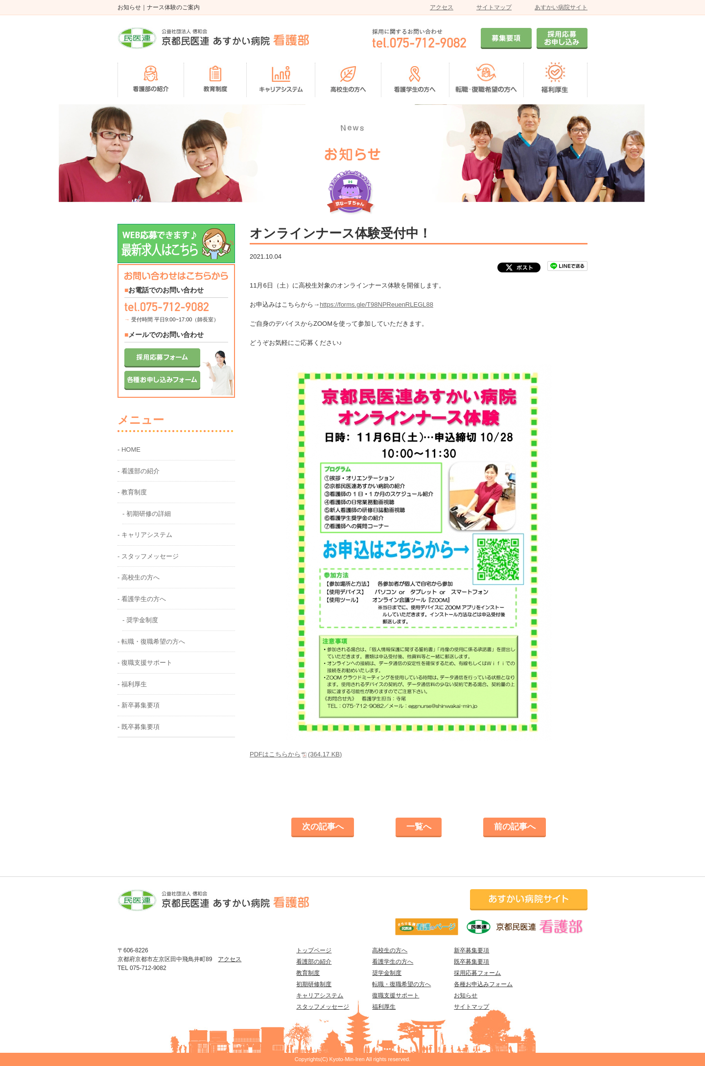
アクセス (441, 7)
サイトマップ (494, 7)
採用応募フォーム (477, 972)
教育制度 (308, 972)
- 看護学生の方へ (142, 599)
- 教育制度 (132, 492)
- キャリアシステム (145, 534)
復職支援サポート (395, 995)
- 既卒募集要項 (139, 726)
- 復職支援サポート (145, 662)
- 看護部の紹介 (139, 471)
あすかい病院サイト (561, 7)
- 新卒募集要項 (139, 705)
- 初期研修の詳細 (146, 513)
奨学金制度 (386, 972)
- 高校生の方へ (139, 577)
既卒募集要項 (471, 961)
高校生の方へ (389, 950)
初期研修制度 (313, 984)
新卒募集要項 (471, 950)
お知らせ (465, 995)
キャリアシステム (319, 995)
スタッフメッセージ (322, 1006)
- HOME (129, 449)
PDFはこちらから (296, 754)
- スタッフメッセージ (148, 556)
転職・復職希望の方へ (401, 984)
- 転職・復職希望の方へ (151, 641)
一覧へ (418, 826)
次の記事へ (323, 826)
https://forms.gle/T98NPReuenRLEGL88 (376, 304)
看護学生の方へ (392, 961)
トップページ (313, 950)
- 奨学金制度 (140, 620)
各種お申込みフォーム (483, 984)
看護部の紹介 (313, 961)
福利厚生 (384, 1006)
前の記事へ (515, 826)
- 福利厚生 (132, 684)
